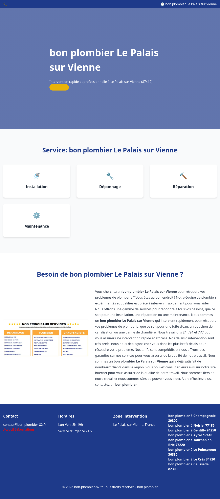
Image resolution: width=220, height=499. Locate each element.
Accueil (8, 429)
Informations (25, 429)
